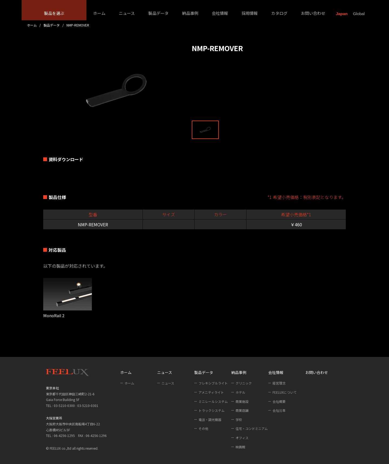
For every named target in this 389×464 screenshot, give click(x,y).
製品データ (158, 13)
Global (359, 13)
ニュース (127, 13)
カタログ (279, 13)
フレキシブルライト (213, 383)
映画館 (240, 447)
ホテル (240, 392)
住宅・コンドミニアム (252, 428)
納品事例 (190, 13)
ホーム (99, 13)
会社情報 (220, 13)
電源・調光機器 (210, 419)
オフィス (242, 437)
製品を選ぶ (54, 13)
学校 (239, 419)
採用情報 (250, 13)
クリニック (244, 383)
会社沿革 (279, 410)
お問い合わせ (313, 13)
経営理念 (279, 383)
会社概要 (279, 401)
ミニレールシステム (213, 401)
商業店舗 (242, 410)
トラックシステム (211, 410)
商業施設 (242, 401)
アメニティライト (211, 392)
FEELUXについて (285, 392)
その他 (203, 428)
